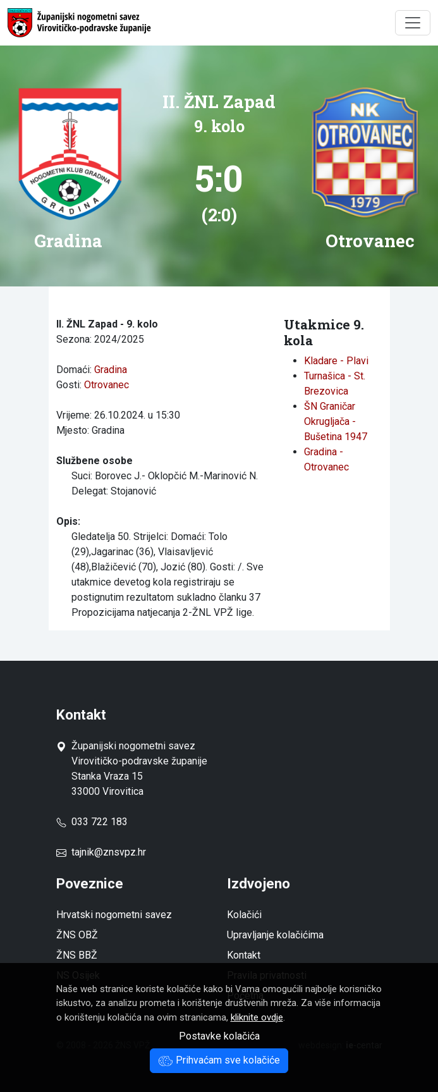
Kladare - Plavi (336, 361)
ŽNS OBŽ (77, 935)
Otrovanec (106, 385)
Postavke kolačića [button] (219, 1036)
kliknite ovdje (257, 1017)
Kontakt (243, 955)
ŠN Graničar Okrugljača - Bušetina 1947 (335, 421)
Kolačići (244, 915)
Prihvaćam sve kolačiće (219, 1060)
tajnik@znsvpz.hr (108, 852)
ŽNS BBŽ (76, 955)
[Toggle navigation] (412, 22)
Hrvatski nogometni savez (114, 915)
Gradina (110, 370)
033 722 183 (92, 822)
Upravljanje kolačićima (275, 935)
